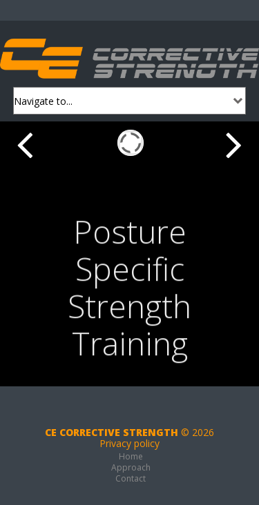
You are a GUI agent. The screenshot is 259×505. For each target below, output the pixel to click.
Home (131, 456)
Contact (130, 478)
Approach (131, 467)
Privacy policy (129, 443)
